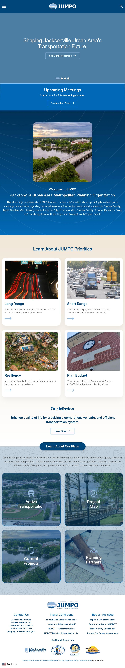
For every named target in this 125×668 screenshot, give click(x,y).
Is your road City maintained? (61, 624)
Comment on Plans (62, 103)
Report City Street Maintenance (102, 633)
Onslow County (85, 210)
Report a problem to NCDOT (103, 624)
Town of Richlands (105, 210)
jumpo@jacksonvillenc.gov (21, 631)
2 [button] (62, 78)
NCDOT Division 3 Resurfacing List (61, 633)
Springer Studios (97, 660)
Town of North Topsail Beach (85, 214)
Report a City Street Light (102, 628)
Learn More (62, 431)
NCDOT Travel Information (61, 628)
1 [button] (58, 78)
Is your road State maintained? (61, 619)
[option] (62, 48)
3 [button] (65, 78)
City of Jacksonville (64, 210)
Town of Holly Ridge (52, 214)
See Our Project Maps (62, 55)
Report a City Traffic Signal (103, 619)
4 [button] (68, 78)
